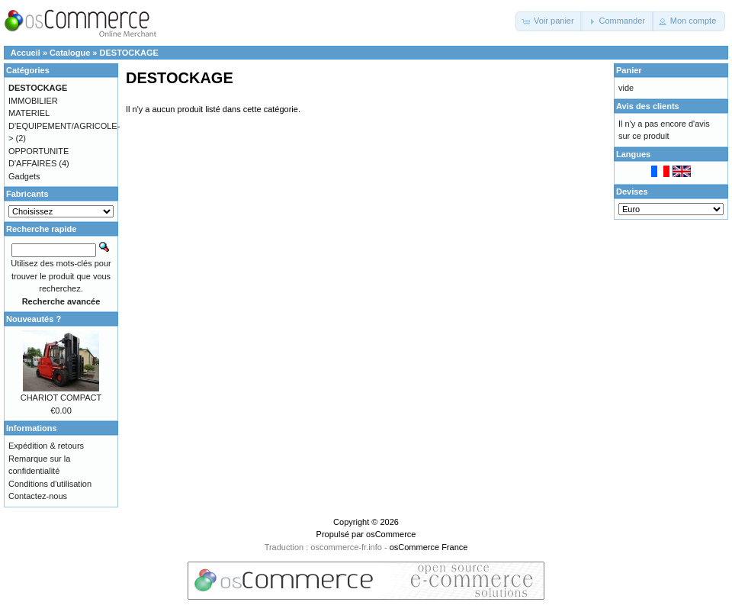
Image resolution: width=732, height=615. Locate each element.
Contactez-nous (37, 496)
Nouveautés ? (33, 319)
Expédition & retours (46, 445)
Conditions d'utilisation (50, 483)
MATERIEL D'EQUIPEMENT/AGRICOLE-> (64, 125)
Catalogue (70, 52)
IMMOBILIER (33, 100)
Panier (629, 70)
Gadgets (24, 176)
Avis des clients (647, 106)
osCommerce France (429, 547)
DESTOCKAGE (129, 52)
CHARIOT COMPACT (61, 397)
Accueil (25, 52)
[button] (549, 21)
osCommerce (391, 534)
